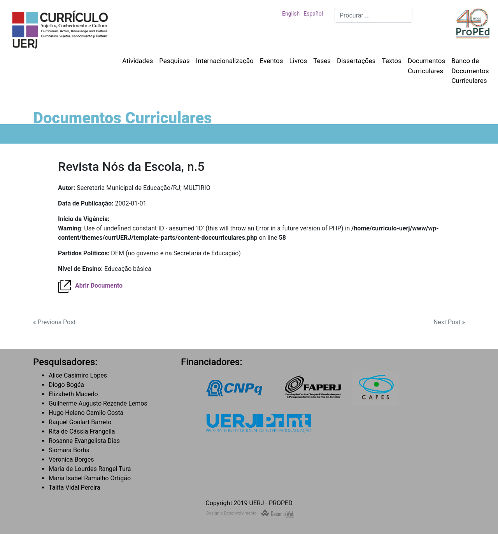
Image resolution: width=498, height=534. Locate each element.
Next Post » (449, 322)
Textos (392, 61)
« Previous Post (54, 322)
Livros (298, 61)
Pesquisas (174, 61)
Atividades (137, 61)
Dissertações (356, 61)
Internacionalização (225, 61)
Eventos (271, 61)
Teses (322, 61)
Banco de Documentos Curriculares (470, 70)
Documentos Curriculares (426, 66)
